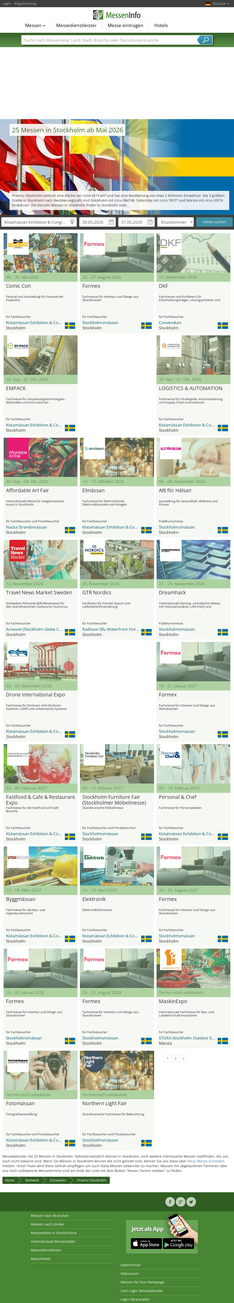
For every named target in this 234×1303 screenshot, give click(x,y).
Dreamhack (172, 593)
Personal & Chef (177, 797)
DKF (163, 286)
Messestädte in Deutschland (54, 1233)
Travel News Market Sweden (39, 593)
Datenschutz (131, 1265)
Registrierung (25, 3)
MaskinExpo (173, 1001)
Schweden (58, 1180)
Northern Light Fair (104, 1103)
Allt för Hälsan (175, 490)
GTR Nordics (96, 593)
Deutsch (221, 3)
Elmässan (93, 490)
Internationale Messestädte (53, 1241)
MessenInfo (117, 15)
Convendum (170, 322)
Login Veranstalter (135, 1299)
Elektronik (94, 899)
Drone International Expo (35, 695)
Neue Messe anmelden (206, 1161)
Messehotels (41, 1258)
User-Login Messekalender (142, 1290)
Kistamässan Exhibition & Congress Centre (45, 322)
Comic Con (18, 286)
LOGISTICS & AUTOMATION (191, 388)
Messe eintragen (125, 25)
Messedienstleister (76, 25)
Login (6, 3)
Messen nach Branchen (50, 1215)
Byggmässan (20, 899)
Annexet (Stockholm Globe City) (35, 629)
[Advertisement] (117, 83)
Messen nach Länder (47, 1224)
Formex (91, 286)
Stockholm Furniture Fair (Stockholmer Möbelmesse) (114, 800)
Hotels (161, 25)
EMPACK (16, 388)
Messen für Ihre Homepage (142, 1282)
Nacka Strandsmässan (26, 527)
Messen (35, 25)
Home (9, 1180)
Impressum (130, 1273)
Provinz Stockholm (91, 1180)
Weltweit (32, 1180)
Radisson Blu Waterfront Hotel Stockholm (121, 629)
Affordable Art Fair (27, 490)
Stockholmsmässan (100, 322)
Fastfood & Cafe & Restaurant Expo (40, 800)
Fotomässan (20, 1103)
